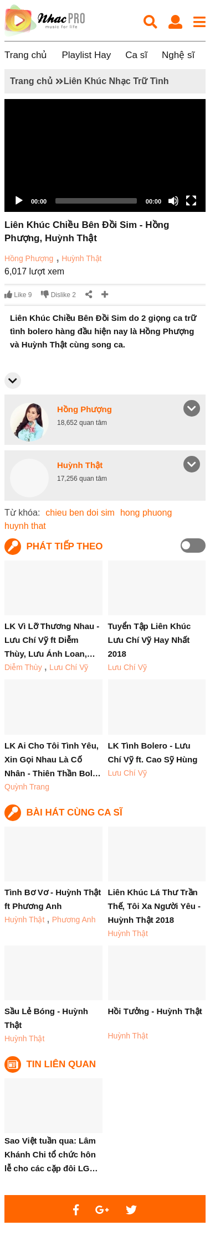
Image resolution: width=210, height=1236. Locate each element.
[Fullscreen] (191, 200)
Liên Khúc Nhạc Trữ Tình (116, 81)
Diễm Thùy (23, 667)
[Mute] (173, 200)
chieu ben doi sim (80, 512)
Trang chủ (25, 55)
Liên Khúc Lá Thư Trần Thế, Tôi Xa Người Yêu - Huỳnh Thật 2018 (154, 906)
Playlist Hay (86, 55)
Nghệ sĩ (178, 55)
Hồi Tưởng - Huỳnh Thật (155, 1011)
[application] (105, 155)
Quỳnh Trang (26, 786)
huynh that (25, 526)
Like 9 (18, 294)
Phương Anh (74, 919)
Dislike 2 (58, 294)
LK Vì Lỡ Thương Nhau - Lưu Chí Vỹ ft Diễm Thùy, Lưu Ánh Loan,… (51, 639)
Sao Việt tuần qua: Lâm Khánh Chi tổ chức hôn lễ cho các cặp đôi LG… (51, 1154)
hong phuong (146, 512)
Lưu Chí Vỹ (68, 667)
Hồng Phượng (28, 258)
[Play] (18, 200)
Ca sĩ (136, 55)
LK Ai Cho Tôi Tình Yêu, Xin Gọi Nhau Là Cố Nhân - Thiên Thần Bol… (52, 759)
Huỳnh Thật (81, 258)
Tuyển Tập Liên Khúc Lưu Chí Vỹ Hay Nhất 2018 (149, 639)
